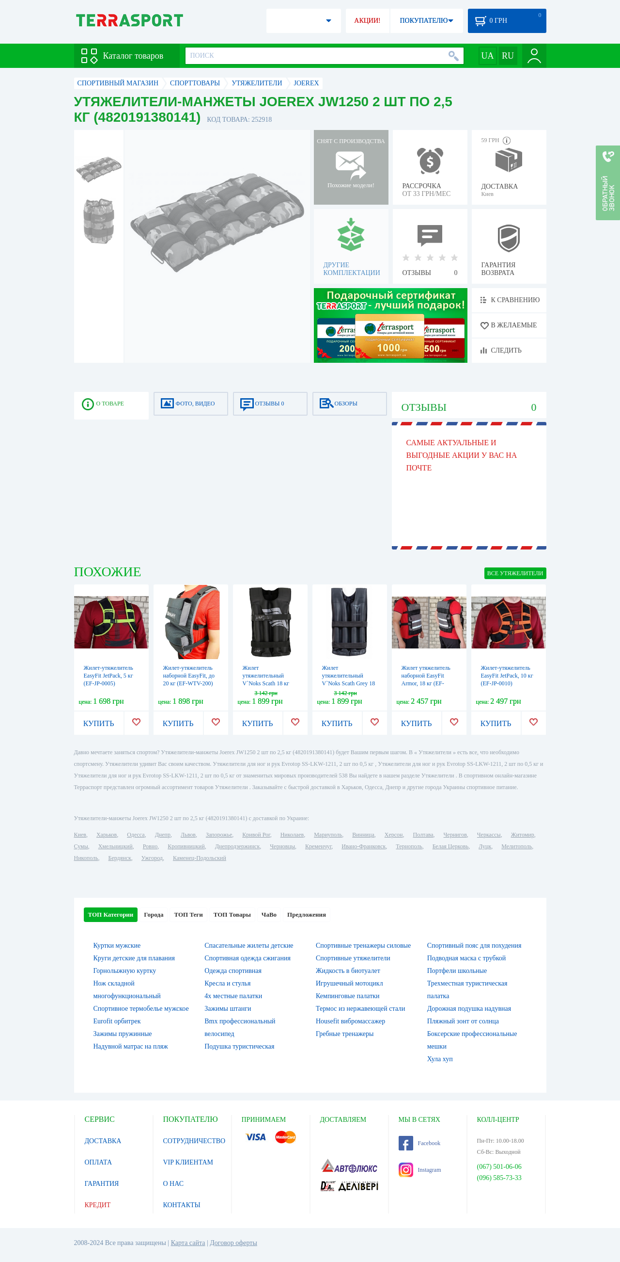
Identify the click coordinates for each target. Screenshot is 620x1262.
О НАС (173, 1183)
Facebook (420, 1143)
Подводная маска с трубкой (466, 958)
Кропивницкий (186, 846)
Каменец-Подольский (199, 858)
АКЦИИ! (367, 20)
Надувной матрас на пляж (130, 1046)
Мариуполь (328, 834)
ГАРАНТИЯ (102, 1183)
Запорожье (219, 834)
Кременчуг (318, 846)
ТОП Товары (232, 914)
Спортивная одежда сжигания (247, 958)
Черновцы (282, 846)
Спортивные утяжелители (353, 958)
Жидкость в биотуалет (348, 970)
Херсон (394, 834)
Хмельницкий (115, 846)
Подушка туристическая (239, 1046)
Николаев (292, 834)
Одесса (135, 834)
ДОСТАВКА (103, 1141)
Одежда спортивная (233, 970)
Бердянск (119, 858)
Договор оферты (233, 1242)
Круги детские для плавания (134, 958)
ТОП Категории (111, 914)
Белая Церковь (450, 846)
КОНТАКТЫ (182, 1205)
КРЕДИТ (98, 1205)
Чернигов (455, 834)
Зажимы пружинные (122, 1033)
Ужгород (152, 858)
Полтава (423, 834)
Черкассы (489, 834)
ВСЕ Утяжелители (515, 573)
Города (153, 914)
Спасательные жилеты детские (248, 945)
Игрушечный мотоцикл (349, 983)
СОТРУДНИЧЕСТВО (194, 1141)
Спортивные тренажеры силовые (363, 945)
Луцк (485, 846)
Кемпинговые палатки (348, 996)
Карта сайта (188, 1242)
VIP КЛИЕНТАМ (188, 1162)
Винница (363, 834)
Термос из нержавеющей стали (360, 1008)
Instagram (420, 1170)
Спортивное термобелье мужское (141, 1008)
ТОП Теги (188, 914)
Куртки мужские (117, 945)
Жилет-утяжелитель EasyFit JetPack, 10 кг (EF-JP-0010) (507, 675)
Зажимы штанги (227, 1008)
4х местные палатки (233, 996)
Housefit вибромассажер (350, 1021)
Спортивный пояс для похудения (474, 945)
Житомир (522, 834)
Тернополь (409, 846)
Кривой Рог (256, 834)
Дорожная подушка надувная (469, 1008)
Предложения (306, 914)
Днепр (162, 834)
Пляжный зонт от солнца (463, 1021)
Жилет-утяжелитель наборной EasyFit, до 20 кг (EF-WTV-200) (189, 675)
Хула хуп (440, 1059)
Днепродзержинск (237, 846)
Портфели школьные (457, 970)
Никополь (86, 858)
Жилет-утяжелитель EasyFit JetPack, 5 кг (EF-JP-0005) (108, 675)
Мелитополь (516, 846)
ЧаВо (269, 914)
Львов (188, 834)
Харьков (106, 834)
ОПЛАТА (98, 1162)
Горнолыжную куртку (124, 970)
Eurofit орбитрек (117, 1021)
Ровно (150, 846)
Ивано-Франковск (363, 846)
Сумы (81, 846)
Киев (80, 834)
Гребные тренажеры (344, 1033)
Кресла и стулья (227, 983)
